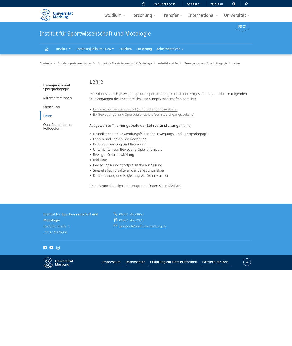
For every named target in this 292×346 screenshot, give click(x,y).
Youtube (51, 248)
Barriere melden (214, 263)
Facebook (44, 248)
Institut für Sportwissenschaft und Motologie (48, 50)
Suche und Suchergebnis (244, 4)
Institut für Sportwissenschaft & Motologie (122, 63)
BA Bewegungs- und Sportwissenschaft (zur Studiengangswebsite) (143, 114)
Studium (116, 15)
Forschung (144, 15)
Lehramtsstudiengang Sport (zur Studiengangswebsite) (135, 109)
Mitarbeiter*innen (57, 97)
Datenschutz (138, 263)
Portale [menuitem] (195, 4)
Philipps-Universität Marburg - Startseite (60, 13)
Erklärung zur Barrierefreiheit (175, 263)
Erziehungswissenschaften (73, 63)
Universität (238, 15)
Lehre (47, 115)
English (216, 4)
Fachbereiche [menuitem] (167, 4)
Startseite (46, 63)
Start (141, 4)
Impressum (115, 263)
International (204, 15)
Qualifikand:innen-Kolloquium (57, 126)
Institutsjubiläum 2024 (96, 49)
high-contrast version (232, 4)
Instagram (58, 248)
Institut (64, 49)
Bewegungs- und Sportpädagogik (200, 63)
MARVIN (174, 185)
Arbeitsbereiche (171, 49)
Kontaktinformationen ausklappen (246, 262)
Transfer (173, 15)
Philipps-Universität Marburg (61, 265)
